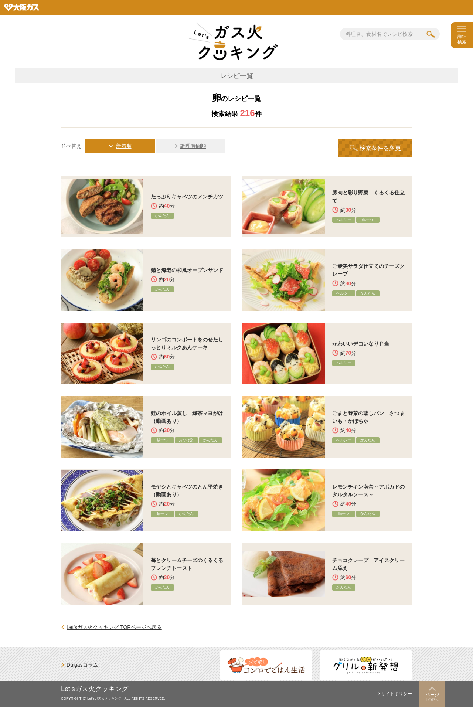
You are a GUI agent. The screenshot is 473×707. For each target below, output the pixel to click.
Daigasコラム (82, 665)
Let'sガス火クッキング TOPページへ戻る (114, 627)
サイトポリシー (396, 693)
